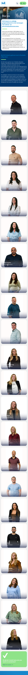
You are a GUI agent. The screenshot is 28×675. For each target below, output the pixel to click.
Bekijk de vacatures (8, 664)
